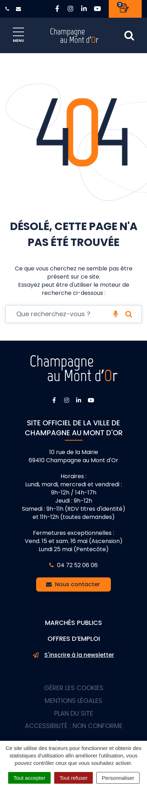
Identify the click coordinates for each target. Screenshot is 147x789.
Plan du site (73, 713)
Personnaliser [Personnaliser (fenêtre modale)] (118, 778)
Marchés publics (73, 622)
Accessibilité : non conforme (74, 725)
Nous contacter (73, 584)
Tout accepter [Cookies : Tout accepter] (29, 778)
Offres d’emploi (73, 638)
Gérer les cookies (73, 687)
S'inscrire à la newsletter (73, 655)
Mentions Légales (73, 700)
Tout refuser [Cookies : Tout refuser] (73, 778)
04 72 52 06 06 (73, 565)
